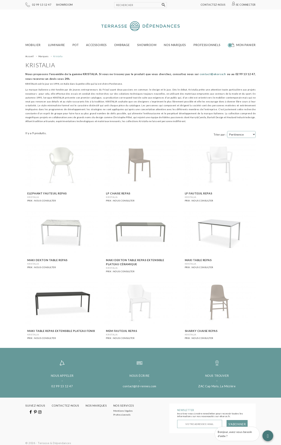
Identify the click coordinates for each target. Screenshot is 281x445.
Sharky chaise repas (201, 330)
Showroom (64, 4)
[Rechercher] (140, 5)
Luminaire (56, 45)
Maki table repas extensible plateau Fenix (61, 330)
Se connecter (246, 4)
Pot (75, 45)
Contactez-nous (213, 4)
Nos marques (175, 45)
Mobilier (33, 45)
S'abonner (237, 424)
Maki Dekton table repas (47, 260)
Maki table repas (198, 260)
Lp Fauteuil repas (198, 193)
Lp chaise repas (118, 193)
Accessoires (96, 45)
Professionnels (206, 45)
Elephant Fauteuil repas (47, 193)
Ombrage (122, 45)
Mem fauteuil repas (121, 330)
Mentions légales (123, 410)
